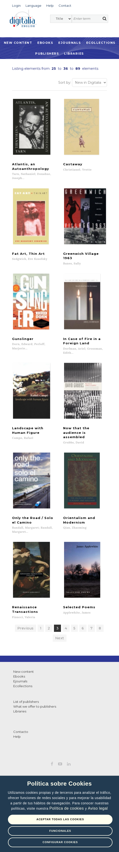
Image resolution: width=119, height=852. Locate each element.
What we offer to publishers (34, 711)
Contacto (20, 737)
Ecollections (100, 43)
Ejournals (69, 43)
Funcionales (60, 830)
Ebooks (45, 43)
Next (59, 643)
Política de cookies (67, 808)
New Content (18, 43)
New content (23, 677)
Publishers (47, 53)
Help (17, 741)
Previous (25, 633)
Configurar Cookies (60, 842)
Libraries (74, 53)
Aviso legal (98, 808)
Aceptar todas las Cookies (60, 819)
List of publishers (26, 707)
